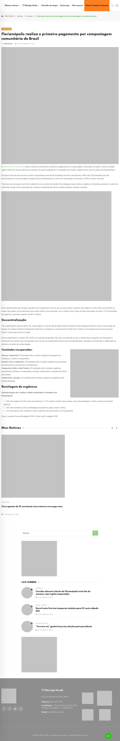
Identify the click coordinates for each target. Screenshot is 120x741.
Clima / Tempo (41, 604)
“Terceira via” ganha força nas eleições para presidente (64, 625)
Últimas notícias (11, 6)
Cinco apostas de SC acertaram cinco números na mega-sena (31, 505)
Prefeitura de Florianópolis (13, 165)
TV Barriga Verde (29, 6)
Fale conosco (77, 6)
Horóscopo (65, 6)
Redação (8, 42)
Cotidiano (5, 501)
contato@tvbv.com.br (56, 709)
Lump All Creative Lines (77, 732)
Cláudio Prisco (42, 622)
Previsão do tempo (49, 6)
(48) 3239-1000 (56, 699)
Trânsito (39, 587)
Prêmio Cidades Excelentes (96, 6)
